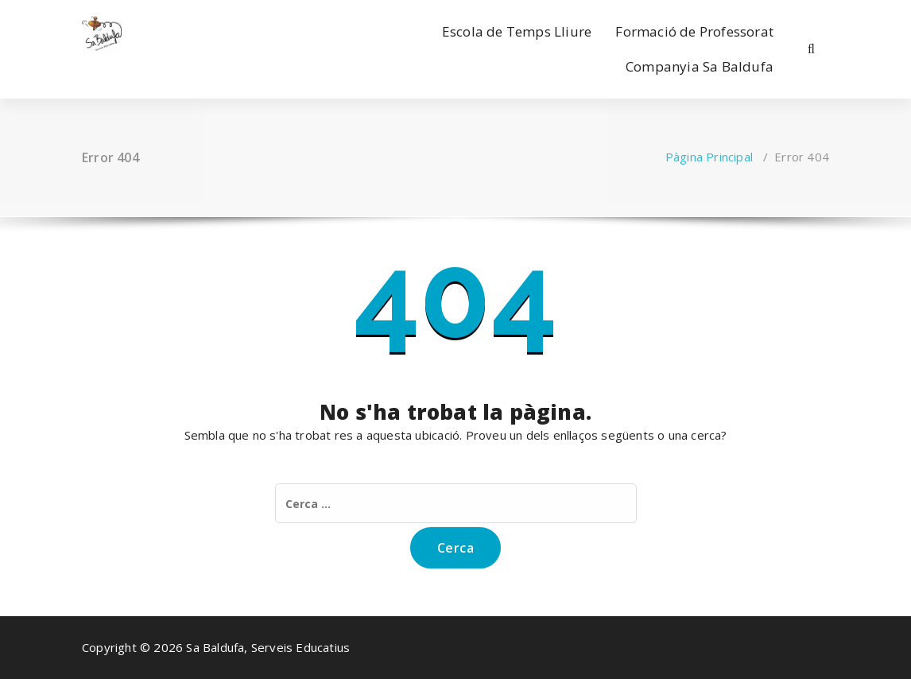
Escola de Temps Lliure (516, 31)
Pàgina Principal (709, 157)
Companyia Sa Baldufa (699, 66)
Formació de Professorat (694, 31)
